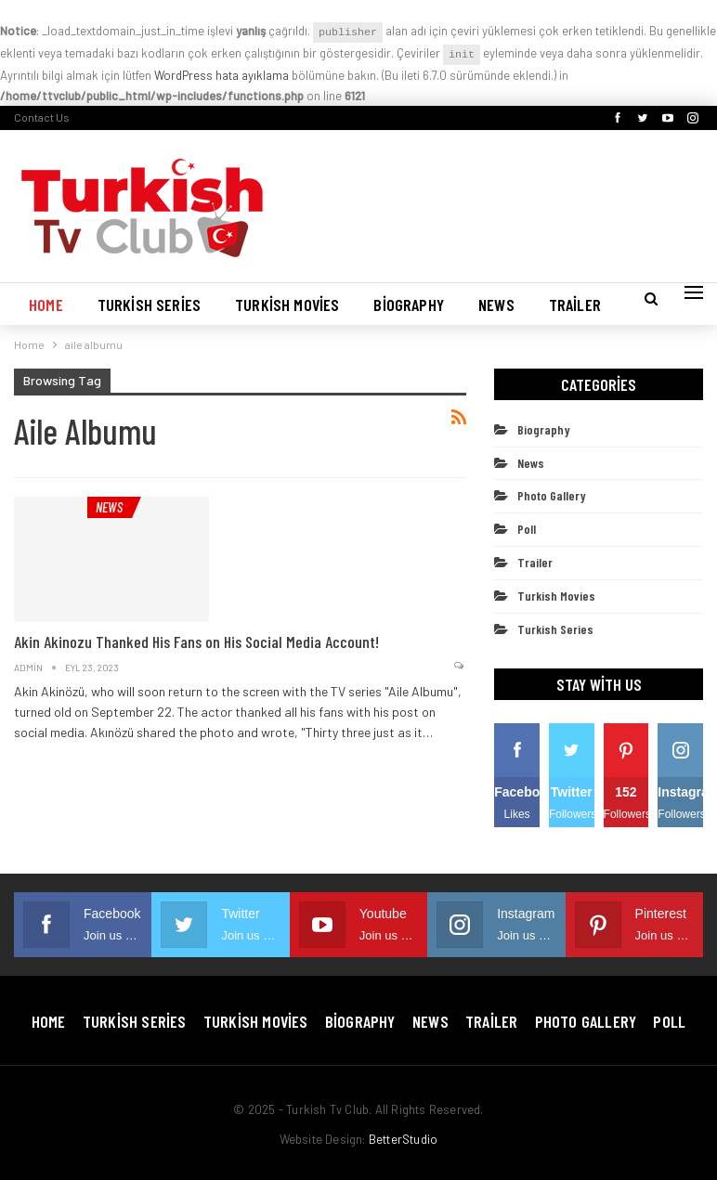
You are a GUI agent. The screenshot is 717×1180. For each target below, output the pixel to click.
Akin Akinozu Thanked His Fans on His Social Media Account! (196, 641)
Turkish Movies (287, 304)
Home (46, 304)
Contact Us (42, 116)
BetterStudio (403, 1139)
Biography (408, 304)
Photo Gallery (551, 495)
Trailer (575, 304)
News (496, 304)
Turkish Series (149, 304)
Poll (526, 529)
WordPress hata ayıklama (221, 75)
